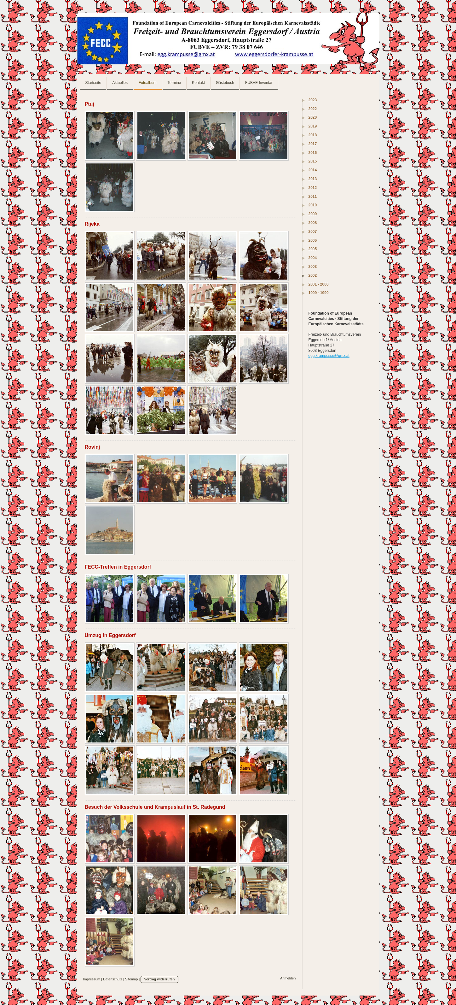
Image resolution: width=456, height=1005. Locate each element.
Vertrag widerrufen (159, 979)
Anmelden (288, 978)
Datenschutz (112, 979)
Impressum (91, 979)
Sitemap (131, 979)
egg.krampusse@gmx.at (329, 355)
